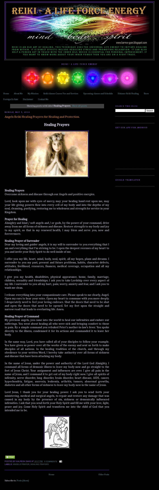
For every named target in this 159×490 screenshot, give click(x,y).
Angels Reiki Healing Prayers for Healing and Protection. (42, 116)
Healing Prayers (40, 464)
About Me (18, 94)
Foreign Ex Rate (10, 99)
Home (6, 94)
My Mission (33, 94)
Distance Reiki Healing (128, 94)
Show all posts (79, 106)
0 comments (50, 461)
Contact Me (43, 99)
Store (146, 94)
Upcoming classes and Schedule (98, 94)
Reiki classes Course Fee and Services (60, 94)
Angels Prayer (21, 464)
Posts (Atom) (23, 481)
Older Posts (103, 475)
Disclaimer (28, 99)
